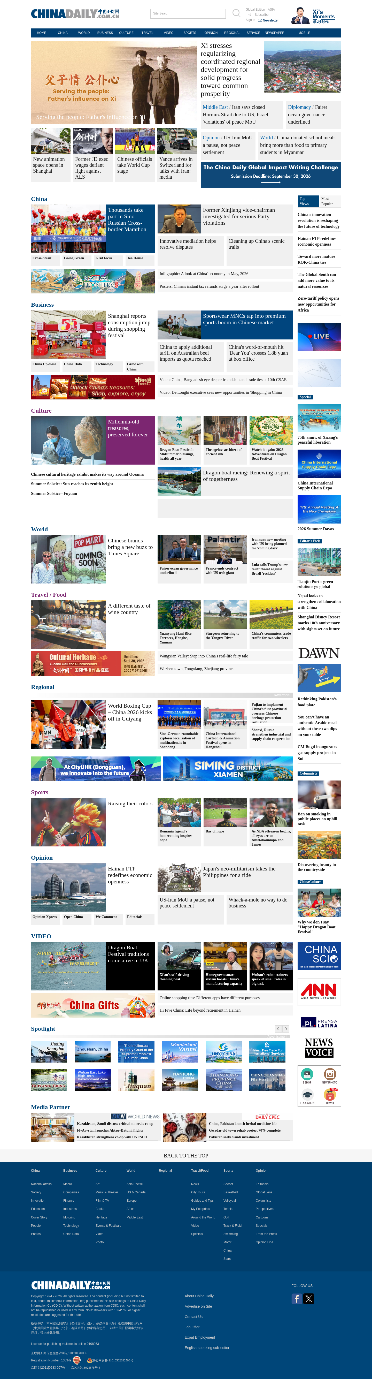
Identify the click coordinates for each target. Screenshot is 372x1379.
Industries (70, 1209)
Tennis (228, 1209)
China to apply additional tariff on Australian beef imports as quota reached (186, 353)
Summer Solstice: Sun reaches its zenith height (72, 484)
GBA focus (104, 258)
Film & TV (102, 1200)
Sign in (250, 20)
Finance (68, 1200)
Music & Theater (107, 1192)
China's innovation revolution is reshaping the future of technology (319, 220)
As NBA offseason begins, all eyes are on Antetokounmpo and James (271, 837)
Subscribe (261, 15)
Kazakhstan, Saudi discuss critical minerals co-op (115, 1124)
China (39, 198)
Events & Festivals (108, 1226)
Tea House (135, 258)
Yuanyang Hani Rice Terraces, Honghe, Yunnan (175, 638)
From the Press (266, 1234)
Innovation (38, 1200)
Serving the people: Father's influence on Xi (90, 116)
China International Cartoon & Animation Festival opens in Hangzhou (222, 740)
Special (305, 397)
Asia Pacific (135, 1184)
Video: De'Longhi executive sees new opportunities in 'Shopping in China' (221, 392)
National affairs (41, 1184)
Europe (132, 1200)
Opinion (211, 137)
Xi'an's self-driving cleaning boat (174, 977)
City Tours (198, 1192)
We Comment (106, 917)
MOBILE (304, 33)
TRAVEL (147, 33)
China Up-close (44, 364)
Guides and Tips (202, 1200)
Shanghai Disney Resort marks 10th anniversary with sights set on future (319, 623)
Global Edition (255, 9)
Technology (104, 364)
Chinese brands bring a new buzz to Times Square (130, 547)
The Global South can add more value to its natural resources (317, 280)
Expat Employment (200, 1337)
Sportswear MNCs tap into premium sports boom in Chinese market (244, 319)
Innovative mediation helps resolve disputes (188, 244)
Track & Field (232, 1226)
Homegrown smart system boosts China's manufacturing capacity (224, 979)
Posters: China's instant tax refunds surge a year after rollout (209, 286)
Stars (227, 1259)
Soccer (228, 1184)
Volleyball (230, 1200)
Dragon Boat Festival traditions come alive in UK (128, 954)
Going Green (74, 258)
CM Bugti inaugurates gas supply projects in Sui (317, 753)
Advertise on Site (198, 1306)
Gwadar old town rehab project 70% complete (245, 1130)
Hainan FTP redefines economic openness (130, 875)
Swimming (230, 1234)
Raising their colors (130, 803)
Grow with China (135, 366)
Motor (227, 1242)
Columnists (308, 773)
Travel (39, 594)
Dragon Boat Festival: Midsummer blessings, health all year (177, 454)
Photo (100, 1242)
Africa (131, 1209)
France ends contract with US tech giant (222, 570)
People (36, 1226)
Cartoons (262, 1217)
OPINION (211, 33)
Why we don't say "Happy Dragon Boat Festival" (317, 927)
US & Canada (136, 1192)
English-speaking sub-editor (207, 1348)
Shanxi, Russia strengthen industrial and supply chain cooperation (271, 734)
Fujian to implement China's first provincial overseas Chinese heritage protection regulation (269, 713)
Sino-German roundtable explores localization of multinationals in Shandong (179, 740)
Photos (36, 1234)
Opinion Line (264, 1242)
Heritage (101, 1217)
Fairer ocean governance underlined (307, 114)
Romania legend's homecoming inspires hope (176, 835)
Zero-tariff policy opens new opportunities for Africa (318, 304)
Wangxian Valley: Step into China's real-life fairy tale (204, 656)
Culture (41, 410)
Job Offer (192, 1327)
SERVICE (253, 33)
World (266, 137)
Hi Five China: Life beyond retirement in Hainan (200, 1010)
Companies (71, 1192)
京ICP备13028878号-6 (85, 1367)
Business (42, 304)
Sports (39, 792)
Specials (197, 1234)
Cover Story (39, 1217)
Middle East (215, 107)
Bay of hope (215, 831)
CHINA (62, 33)
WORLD (84, 33)
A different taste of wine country (129, 608)
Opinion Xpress (45, 917)
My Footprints (200, 1209)
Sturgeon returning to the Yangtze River (222, 636)
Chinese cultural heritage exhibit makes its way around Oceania (87, 474)
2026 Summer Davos (316, 529)
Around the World (203, 1217)
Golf (226, 1217)
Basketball (230, 1192)
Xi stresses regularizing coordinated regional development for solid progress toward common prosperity (230, 69)
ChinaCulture (310, 882)
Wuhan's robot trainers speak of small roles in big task (270, 979)
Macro (67, 1184)
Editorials (134, 917)
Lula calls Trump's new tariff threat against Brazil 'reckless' (270, 569)
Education (38, 1209)
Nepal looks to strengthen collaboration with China (319, 602)
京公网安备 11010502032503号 (110, 1360)
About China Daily (199, 1296)
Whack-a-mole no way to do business (258, 902)
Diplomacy (299, 107)
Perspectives (265, 1209)
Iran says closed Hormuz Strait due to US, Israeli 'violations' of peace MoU (236, 114)
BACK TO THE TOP (186, 1155)
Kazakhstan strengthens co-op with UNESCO (112, 1137)
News (195, 1184)
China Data (73, 364)
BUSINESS (105, 33)
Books (100, 1209)
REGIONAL (232, 33)
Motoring (69, 1217)
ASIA (271, 9)
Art (97, 1184)
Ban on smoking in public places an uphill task (317, 819)
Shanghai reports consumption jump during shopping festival (129, 325)
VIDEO (168, 33)
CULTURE (126, 33)
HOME (41, 33)
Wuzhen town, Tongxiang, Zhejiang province (197, 668)
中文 (249, 15)
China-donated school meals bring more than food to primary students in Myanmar (298, 145)
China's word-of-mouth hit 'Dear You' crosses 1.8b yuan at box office (258, 353)
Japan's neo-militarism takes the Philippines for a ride (239, 871)
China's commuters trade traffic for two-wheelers (271, 636)
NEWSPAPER (274, 33)
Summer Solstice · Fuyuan (54, 493)
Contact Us (194, 1317)
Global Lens (264, 1192)
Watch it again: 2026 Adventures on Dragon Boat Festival (269, 454)
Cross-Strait (42, 258)
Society (36, 1192)
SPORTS (189, 33)
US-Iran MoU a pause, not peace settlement (228, 145)
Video (99, 1234)
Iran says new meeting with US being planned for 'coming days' (269, 543)
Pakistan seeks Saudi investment (234, 1137)
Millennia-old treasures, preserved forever (128, 428)
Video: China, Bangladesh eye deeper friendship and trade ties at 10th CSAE (223, 379)
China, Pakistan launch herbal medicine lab (242, 1124)
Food (59, 594)
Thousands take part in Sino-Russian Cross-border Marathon (127, 219)
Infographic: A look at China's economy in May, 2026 (204, 273)
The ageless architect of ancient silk (224, 452)
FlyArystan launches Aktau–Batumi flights (110, 1130)
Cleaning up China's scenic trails (256, 244)
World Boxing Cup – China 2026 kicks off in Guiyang (130, 712)
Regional (43, 687)
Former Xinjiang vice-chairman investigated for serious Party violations (239, 216)
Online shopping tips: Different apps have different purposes (210, 998)
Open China (73, 917)
